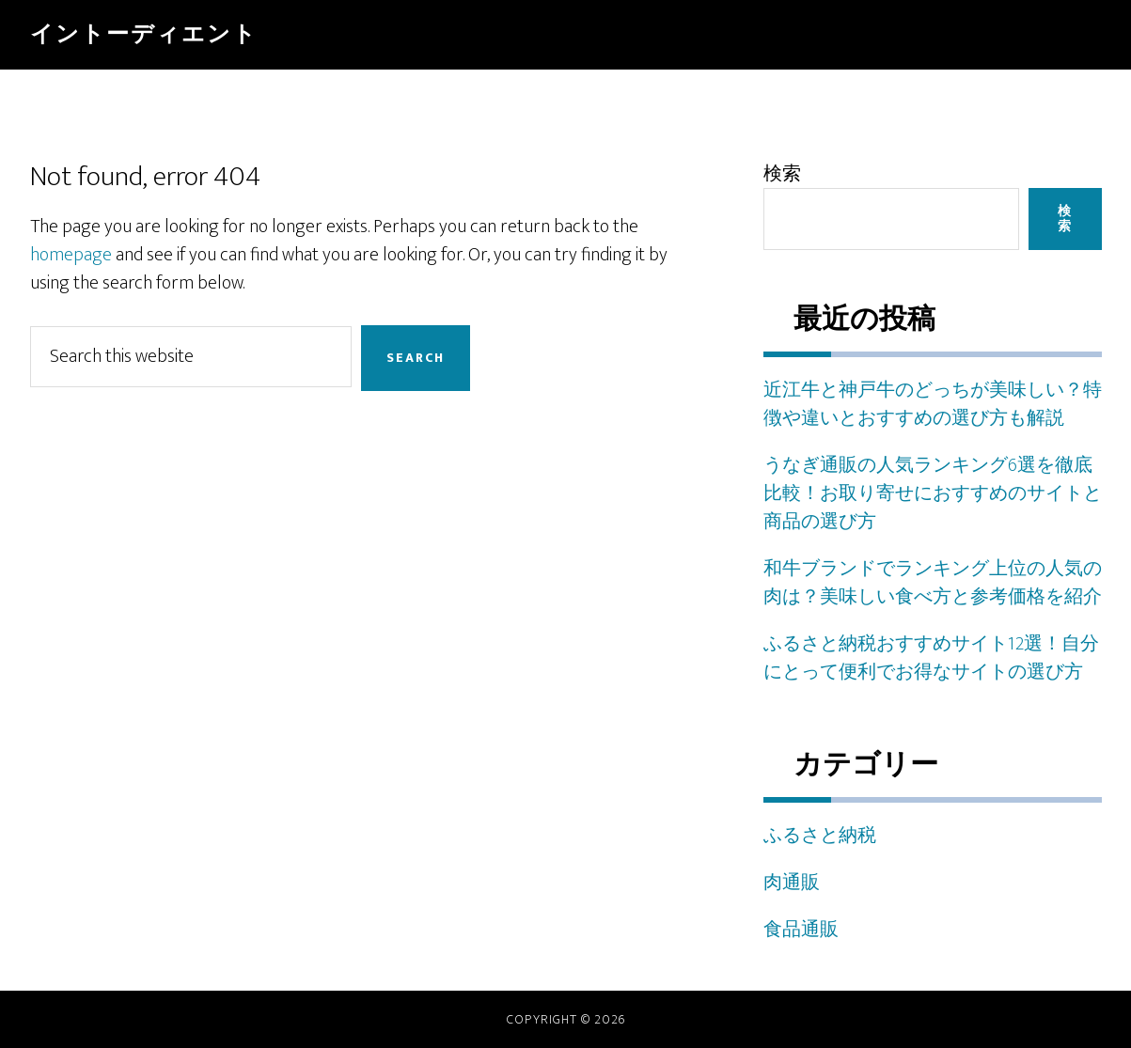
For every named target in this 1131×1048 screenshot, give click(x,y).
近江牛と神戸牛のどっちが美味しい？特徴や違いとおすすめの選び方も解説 (932, 404)
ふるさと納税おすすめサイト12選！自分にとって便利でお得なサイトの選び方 (931, 658)
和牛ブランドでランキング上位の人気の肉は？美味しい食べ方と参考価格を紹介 (932, 583)
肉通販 (791, 883)
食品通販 (801, 930)
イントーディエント (144, 35)
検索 (782, 174)
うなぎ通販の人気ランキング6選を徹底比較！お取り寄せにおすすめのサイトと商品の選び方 (932, 493)
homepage (71, 255)
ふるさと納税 (819, 836)
